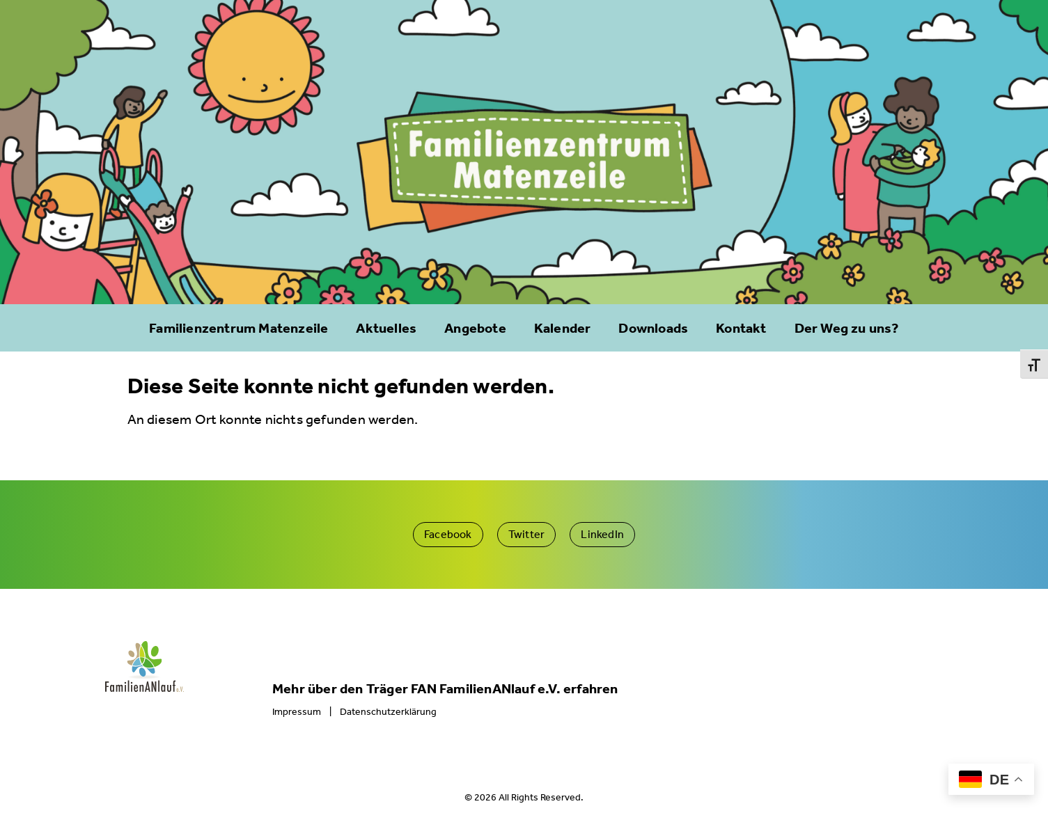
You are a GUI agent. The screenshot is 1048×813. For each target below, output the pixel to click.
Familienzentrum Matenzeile (238, 327)
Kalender (562, 327)
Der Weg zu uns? (847, 327)
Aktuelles (386, 327)
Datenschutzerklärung (388, 712)
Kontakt (741, 327)
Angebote (475, 327)
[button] (448, 534)
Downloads (653, 327)
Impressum (296, 712)
